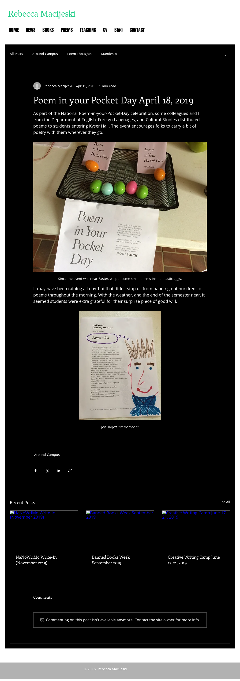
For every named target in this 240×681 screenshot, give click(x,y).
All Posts (16, 53)
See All (225, 502)
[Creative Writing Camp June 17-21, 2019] (196, 530)
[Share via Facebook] (35, 470)
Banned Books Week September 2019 (111, 559)
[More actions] (204, 86)
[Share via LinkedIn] (58, 470)
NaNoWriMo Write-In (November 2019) (36, 559)
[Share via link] (70, 470)
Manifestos (109, 53)
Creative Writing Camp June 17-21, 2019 (194, 559)
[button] (224, 54)
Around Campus (45, 53)
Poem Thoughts (79, 53)
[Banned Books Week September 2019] (120, 530)
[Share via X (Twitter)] (47, 470)
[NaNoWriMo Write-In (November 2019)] (44, 530)
